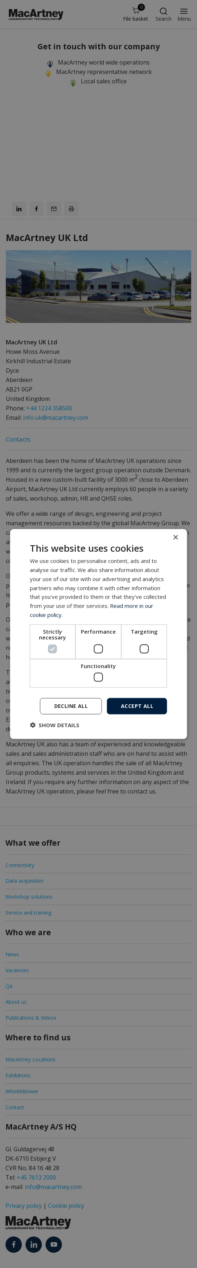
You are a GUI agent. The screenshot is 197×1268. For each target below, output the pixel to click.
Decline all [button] (71, 706)
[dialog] (98, 634)
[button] (54, 724)
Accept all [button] (137, 706)
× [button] (175, 537)
